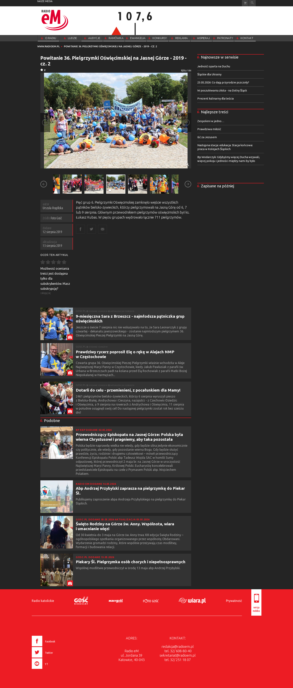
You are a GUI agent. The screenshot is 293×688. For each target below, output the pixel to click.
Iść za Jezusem (207, 137)
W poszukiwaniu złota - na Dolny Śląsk (222, 90)
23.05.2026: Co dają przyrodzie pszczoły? (223, 82)
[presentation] (51, 669)
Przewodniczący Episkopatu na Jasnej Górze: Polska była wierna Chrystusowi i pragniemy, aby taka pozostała (129, 437)
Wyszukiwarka (252, 3)
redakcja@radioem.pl (178, 646)
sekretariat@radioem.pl (178, 655)
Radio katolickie (43, 600)
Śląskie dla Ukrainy (209, 74)
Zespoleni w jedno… (210, 121)
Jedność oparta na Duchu (213, 66)
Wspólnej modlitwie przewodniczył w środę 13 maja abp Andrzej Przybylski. (128, 568)
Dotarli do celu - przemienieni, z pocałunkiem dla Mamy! (128, 390)
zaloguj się (45, 293)
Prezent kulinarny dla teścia (215, 98)
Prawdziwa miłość (209, 129)
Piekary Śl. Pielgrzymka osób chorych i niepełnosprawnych (130, 561)
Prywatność (234, 600)
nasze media (44, 1)
